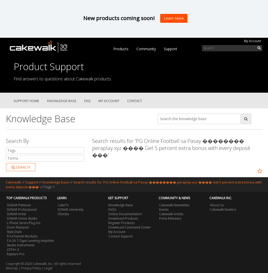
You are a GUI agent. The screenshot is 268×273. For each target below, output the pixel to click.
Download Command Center (129, 227)
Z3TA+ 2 (13, 249)
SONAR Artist (16, 214)
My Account (252, 41)
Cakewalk (13, 182)
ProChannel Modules (22, 236)
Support (170, 48)
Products (121, 48)
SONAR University (70, 209)
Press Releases (170, 218)
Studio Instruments (21, 245)
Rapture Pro (16, 254)
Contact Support (120, 236)
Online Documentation (125, 214)
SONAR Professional (22, 209)
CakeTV (63, 205)
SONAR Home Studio (22, 218)
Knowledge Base (61, 100)
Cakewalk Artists (171, 214)
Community (146, 48)
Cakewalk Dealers (223, 209)
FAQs (112, 209)
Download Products (123, 218)
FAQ (87, 100)
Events (164, 209)
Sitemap (12, 268)
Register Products (121, 223)
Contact (134, 100)
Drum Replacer (18, 227)
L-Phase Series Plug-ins (23, 223)
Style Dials (14, 232)
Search (21, 167)
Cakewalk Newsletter (174, 205)
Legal (48, 268)
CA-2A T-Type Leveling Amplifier (30, 240)
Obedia (63, 214)
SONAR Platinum (19, 205)
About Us (217, 205)
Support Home (26, 100)
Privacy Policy (31, 268)
